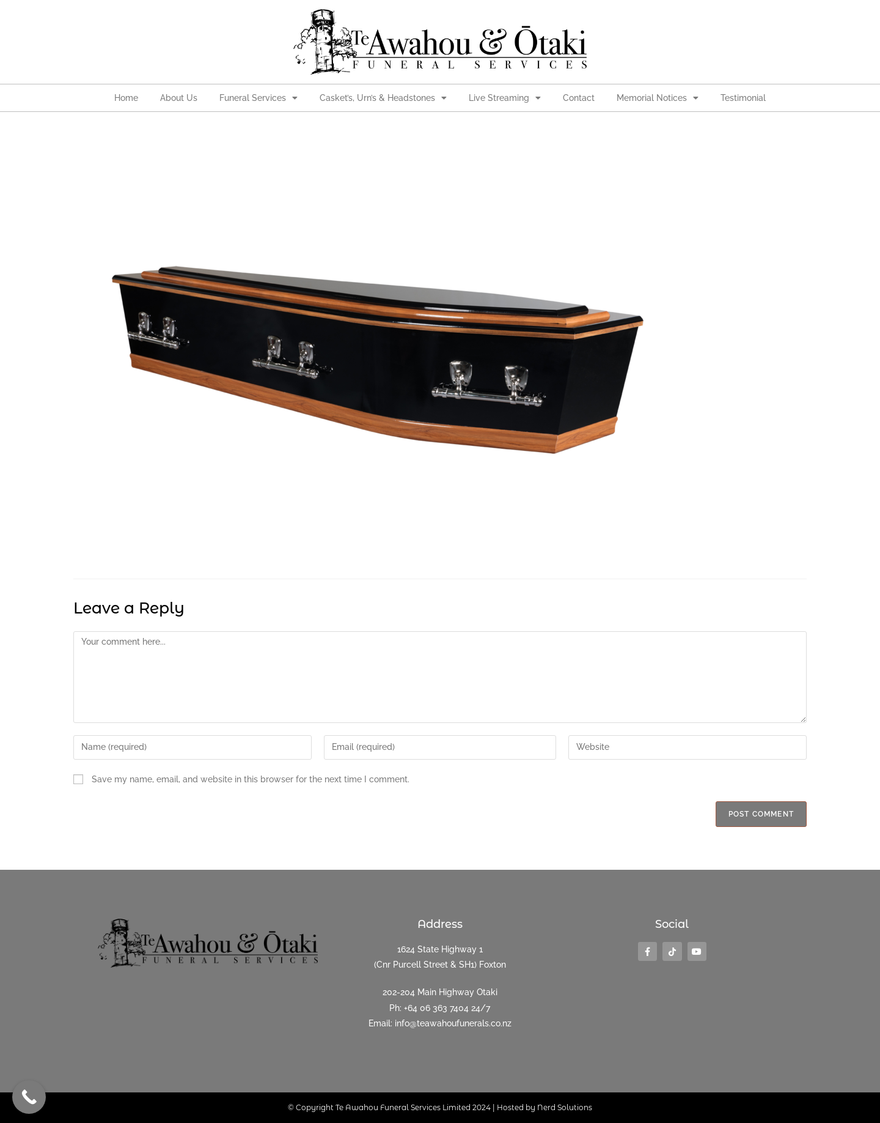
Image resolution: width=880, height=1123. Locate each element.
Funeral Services (258, 97)
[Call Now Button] (29, 1097)
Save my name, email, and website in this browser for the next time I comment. (250, 779)
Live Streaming (505, 97)
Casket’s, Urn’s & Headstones (383, 97)
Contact (579, 98)
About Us (178, 98)
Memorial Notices (657, 97)
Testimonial (743, 98)
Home (126, 98)
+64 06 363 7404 (436, 1008)
